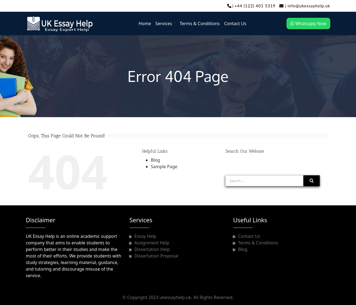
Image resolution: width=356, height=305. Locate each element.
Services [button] (163, 23)
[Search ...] (264, 180)
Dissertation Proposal (156, 256)
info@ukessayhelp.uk (304, 5)
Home (145, 23)
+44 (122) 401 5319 (255, 5)
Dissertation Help (152, 249)
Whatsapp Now (308, 23)
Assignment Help (151, 243)
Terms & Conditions (200, 23)
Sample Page (164, 167)
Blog (155, 160)
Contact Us (235, 23)
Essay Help (145, 236)
